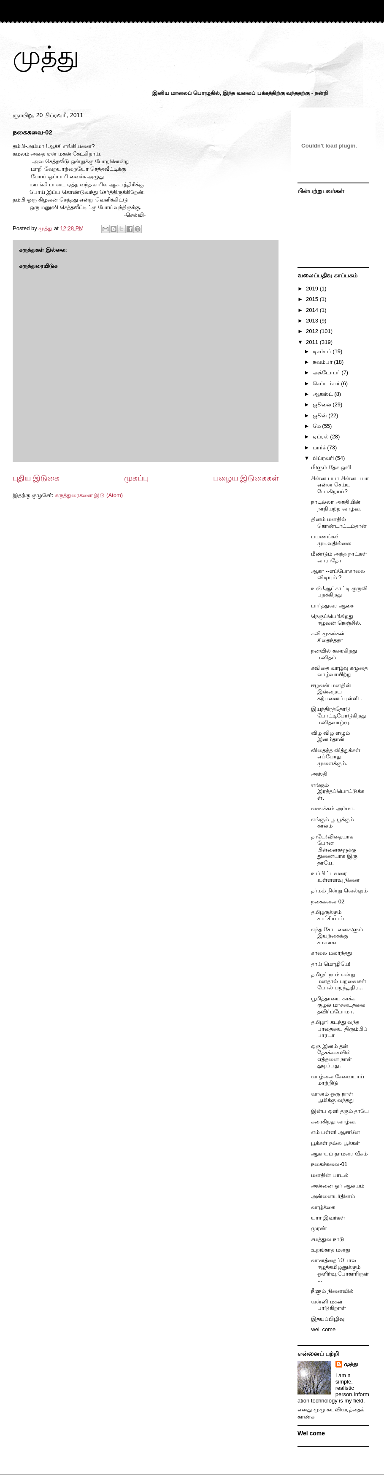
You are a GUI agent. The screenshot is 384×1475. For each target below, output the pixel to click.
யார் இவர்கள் (328, 1217)
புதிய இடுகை (36, 478)
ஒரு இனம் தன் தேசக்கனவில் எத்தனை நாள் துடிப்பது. (331, 1056)
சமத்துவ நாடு (327, 1239)
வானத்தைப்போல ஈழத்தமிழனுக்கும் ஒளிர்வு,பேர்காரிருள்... (340, 1270)
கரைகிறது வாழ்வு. (333, 1121)
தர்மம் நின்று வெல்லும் (339, 890)
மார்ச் (320, 447)
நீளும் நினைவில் (332, 1291)
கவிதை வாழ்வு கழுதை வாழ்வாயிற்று (339, 671)
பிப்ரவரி (324, 458)
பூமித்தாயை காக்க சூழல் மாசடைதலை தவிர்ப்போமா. (338, 1005)
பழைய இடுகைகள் (246, 478)
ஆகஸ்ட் (324, 394)
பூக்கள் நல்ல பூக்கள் (335, 1143)
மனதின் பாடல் (330, 1175)
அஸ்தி (319, 774)
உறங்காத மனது (330, 1250)
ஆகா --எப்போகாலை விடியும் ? (338, 574)
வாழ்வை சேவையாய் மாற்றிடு (337, 1079)
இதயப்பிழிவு (327, 1319)
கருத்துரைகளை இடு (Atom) (89, 495)
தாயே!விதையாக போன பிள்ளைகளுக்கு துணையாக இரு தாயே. (334, 849)
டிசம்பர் (323, 351)
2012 (313, 331)
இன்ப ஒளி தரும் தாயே (340, 1111)
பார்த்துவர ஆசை (332, 605)
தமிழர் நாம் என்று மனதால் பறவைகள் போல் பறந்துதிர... (338, 981)
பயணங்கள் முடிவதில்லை (331, 539)
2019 (313, 288)
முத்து (46, 55)
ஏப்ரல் (321, 436)
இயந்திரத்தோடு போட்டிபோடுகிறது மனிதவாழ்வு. (338, 715)
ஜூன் (321, 415)
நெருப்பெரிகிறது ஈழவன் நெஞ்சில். (336, 619)
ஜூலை (323, 404)
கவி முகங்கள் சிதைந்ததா (328, 636)
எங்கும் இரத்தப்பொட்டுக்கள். (337, 791)
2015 (313, 299)
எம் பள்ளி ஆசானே (335, 1132)
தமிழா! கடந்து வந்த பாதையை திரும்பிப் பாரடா (339, 1028)
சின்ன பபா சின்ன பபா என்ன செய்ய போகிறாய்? (340, 484)
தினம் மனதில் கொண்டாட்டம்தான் (339, 522)
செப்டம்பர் (327, 383)
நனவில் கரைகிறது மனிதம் (334, 654)
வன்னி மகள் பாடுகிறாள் (328, 1304)
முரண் (319, 1228)
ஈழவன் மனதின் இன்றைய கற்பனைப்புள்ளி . (336, 691)
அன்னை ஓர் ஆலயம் (337, 1185)
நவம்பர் (323, 362)
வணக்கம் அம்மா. (332, 808)
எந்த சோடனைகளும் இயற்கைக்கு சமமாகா (337, 936)
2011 (313, 342)
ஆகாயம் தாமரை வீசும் (339, 1153)
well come (323, 1329)
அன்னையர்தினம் (333, 1196)
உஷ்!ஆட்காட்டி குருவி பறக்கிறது (339, 591)
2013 (313, 320)
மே (317, 426)
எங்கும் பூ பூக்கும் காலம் (332, 822)
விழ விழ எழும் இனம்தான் (330, 736)
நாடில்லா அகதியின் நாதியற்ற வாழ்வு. (336, 505)
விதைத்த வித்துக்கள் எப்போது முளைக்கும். (335, 756)
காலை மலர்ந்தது (331, 953)
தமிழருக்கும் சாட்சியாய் (327, 915)
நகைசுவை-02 (327, 901)
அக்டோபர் (327, 372)
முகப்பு (136, 478)
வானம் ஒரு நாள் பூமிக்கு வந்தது (332, 1097)
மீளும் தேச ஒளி (331, 467)
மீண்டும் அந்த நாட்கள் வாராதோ (339, 557)
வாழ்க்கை (323, 1207)
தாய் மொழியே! (330, 964)
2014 (313, 310)
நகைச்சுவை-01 (329, 1164)
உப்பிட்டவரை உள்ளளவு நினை (335, 876)
